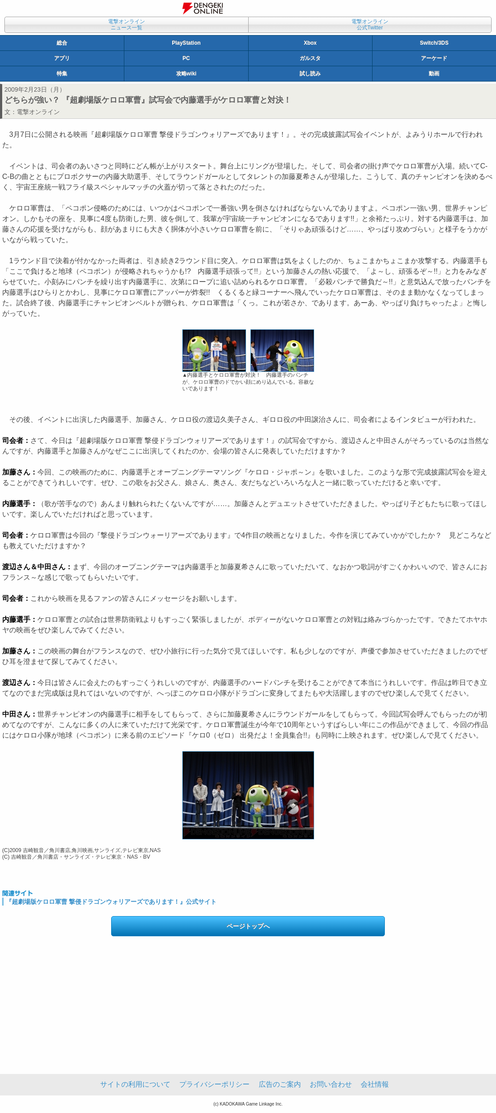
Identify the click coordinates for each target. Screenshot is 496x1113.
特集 (62, 74)
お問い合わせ (331, 1084)
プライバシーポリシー (214, 1084)
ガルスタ (310, 58)
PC (186, 58)
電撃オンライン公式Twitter (369, 24)
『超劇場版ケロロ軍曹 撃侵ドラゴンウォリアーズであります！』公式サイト (111, 901)
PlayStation (186, 43)
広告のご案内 (280, 1084)
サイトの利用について (135, 1084)
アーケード (434, 58)
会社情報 (375, 1084)
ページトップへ (248, 926)
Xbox (310, 43)
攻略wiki (186, 74)
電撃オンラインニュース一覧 (126, 24)
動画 (434, 74)
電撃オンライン (38, 111)
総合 (62, 43)
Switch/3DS (434, 43)
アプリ (62, 58)
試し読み (310, 74)
